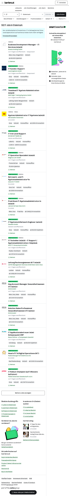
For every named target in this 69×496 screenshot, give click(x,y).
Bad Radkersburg (14, 361)
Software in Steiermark (9, 411)
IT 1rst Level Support (17, 134)
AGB (30, 478)
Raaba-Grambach (14, 251)
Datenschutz (5, 482)
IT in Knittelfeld (28, 416)
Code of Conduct (29, 482)
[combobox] (11, 14)
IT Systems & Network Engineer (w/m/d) (25, 222)
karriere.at (5, 454)
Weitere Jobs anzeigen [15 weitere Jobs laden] (23, 393)
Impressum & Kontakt (20, 478)
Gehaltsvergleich (7, 447)
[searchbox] (11, 14)
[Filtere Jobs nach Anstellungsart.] (24, 19)
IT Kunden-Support (16, 69)
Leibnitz (11, 141)
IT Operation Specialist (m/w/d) (21, 155)
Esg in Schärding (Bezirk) (9, 457)
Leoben (11, 270)
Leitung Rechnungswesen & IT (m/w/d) (24, 262)
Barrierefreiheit (17, 482)
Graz (14, 55)
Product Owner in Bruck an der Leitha (11, 464)
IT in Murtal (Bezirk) (29, 410)
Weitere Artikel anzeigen (31, 440)
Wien (10, 55)
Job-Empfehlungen (30, 8)
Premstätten (13, 163)
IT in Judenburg (28, 407)
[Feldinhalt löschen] (17, 14)
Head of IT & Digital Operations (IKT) (23, 353)
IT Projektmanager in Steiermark (8, 415)
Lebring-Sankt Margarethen (18, 101)
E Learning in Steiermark (9, 408)
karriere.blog (28, 421)
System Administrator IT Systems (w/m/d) (26, 115)
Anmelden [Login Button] (61, 3)
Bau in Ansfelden (6, 471)
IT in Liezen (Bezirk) (29, 413)
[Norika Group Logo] (10, 488)
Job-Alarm (42, 8)
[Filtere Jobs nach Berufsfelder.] (10, 19)
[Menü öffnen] (2, 3)
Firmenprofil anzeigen (10, 36)
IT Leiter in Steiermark (8, 405)
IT (5, 25)
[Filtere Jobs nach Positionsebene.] (38, 19)
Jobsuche (18, 8)
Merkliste (51, 8)
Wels (17, 294)
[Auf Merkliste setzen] (11, 61)
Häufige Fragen (6, 478)
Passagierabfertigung (8, 460)
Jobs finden (60, 14)
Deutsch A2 (5, 468)
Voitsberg (12, 343)
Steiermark (17, 25)
